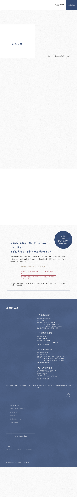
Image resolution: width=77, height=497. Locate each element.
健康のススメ (57, 4)
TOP (38, 56)
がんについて (25, 442)
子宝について (25, 445)
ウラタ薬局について (34, 4)
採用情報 (62, 5)
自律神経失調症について (28, 452)
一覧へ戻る (39, 184)
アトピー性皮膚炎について (28, 439)
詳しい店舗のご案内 (21, 466)
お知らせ (27, 5)
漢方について (41, 4)
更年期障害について (26, 449)
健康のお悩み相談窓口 (71, 4)
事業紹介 (52, 5)
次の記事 (67, 184)
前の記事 (10, 184)
